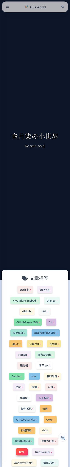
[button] (62, 437)
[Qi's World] (35, 6)
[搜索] (62, 7)
